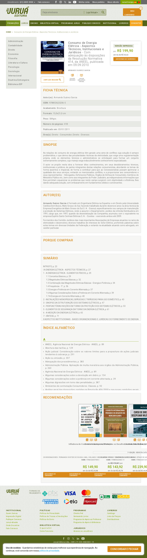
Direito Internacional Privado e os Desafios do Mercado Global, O (78, 443)
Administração (15, 41)
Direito (11, 50)
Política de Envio (47, 519)
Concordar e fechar (124, 549)
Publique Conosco (91, 23)
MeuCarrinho (129, 13)
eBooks (34, 23)
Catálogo (111, 513)
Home (8, 32)
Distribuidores (113, 519)
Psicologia (13, 67)
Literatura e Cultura (18, 63)
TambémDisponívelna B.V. (54, 436)
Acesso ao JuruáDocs (83, 531)
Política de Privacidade (49, 513)
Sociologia (13, 71)
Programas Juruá (70, 23)
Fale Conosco (12, 528)
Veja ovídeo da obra (110, 436)
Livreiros (123, 23)
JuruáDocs (79, 528)
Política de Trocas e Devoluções (54, 516)
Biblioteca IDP (15, 84)
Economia (13, 54)
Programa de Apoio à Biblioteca (87, 522)
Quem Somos (12, 513)
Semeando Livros (81, 516)
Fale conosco (44, 2)
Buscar (103, 12)
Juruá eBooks (12, 522)
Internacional (15, 76)
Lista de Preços (114, 516)
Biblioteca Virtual (50, 525)
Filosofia (12, 58)
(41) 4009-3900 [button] (21, 2)
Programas (80, 510)
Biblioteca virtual (49, 23)
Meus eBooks (113, 2)
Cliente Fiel (78, 513)
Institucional (110, 23)
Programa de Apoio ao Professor (87, 519)
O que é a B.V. (46, 528)
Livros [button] (25, 23)
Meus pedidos (98, 2)
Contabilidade (15, 45)
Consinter (136, 23)
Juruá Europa (131, 2)
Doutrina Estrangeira (18, 80)
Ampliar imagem (52, 80)
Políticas (45, 510)
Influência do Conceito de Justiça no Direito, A (53, 443)
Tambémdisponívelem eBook (50, 436)
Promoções (13, 23)
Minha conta (84, 2)
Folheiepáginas (58, 436)
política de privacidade (49, 551)
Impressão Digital (13, 516)
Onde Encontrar (13, 525)
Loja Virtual (92, 12)
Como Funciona (46, 531)
